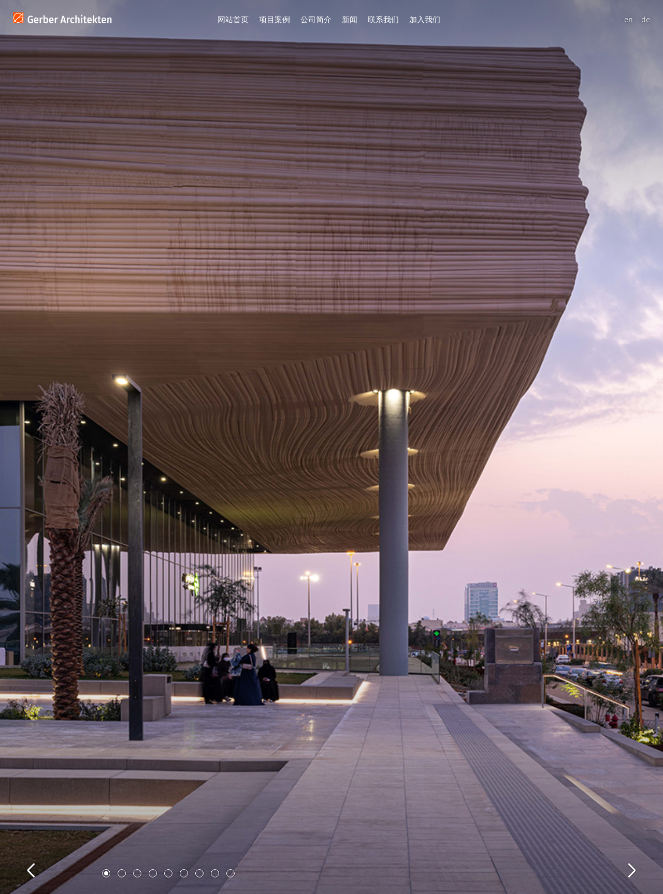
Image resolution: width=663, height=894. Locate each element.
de (645, 20)
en (628, 20)
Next (621, 859)
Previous (41, 859)
